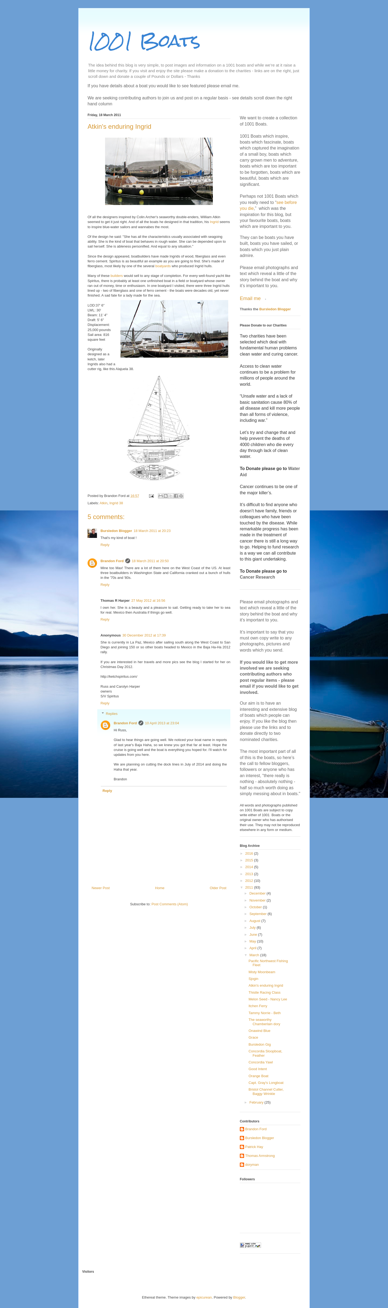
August (255, 921)
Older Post (218, 888)
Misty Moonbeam (261, 972)
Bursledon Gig (259, 1044)
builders (116, 276)
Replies (111, 714)
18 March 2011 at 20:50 (150, 561)
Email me (251, 298)
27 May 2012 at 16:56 (148, 601)
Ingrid (214, 222)
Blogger (239, 1297)
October (256, 907)
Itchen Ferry (257, 1006)
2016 (249, 853)
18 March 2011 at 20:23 (152, 531)
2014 (249, 867)
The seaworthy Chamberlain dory (264, 1022)
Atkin (104, 503)
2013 (249, 874)
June (254, 935)
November (258, 900)
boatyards (163, 266)
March (255, 955)
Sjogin (253, 979)
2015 (249, 860)
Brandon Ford (112, 561)
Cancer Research (257, 577)
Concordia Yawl (260, 1062)
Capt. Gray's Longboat (265, 1083)
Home (160, 888)
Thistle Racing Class (264, 992)
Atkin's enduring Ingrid (265, 985)
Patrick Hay (254, 1147)
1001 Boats (144, 41)
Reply (105, 545)
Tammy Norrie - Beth (264, 1013)
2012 (249, 881)
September (259, 914)
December (258, 893)
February (257, 1102)
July (253, 928)
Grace (253, 1037)
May (253, 941)
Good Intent (257, 1069)
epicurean (204, 1297)
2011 (249, 887)
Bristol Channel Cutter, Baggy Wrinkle (265, 1091)
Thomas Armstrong (260, 1156)
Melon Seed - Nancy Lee (267, 999)
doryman (252, 1165)
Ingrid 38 (116, 503)
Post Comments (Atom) (169, 904)
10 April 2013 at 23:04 (162, 723)
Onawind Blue (259, 1031)
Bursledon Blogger (116, 531)
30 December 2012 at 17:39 (144, 635)
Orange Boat (258, 1076)
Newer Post (101, 888)
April (254, 948)
